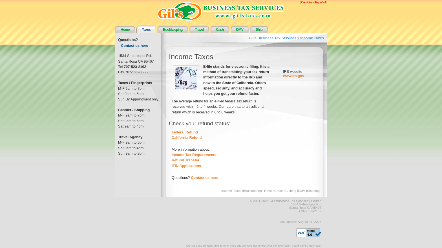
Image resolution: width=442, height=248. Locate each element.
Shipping (313, 190)
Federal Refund (185, 132)
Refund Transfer (185, 160)
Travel (199, 29)
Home (125, 29)
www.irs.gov (293, 76)
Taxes (146, 29)
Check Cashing (285, 190)
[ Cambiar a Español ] (313, 2)
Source (316, 201)
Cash (220, 29)
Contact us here (134, 45)
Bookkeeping (172, 29)
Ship (259, 29)
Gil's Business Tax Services (273, 38)
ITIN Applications (186, 166)
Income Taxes (312, 38)
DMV (239, 29)
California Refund (187, 137)
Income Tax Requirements (194, 155)
